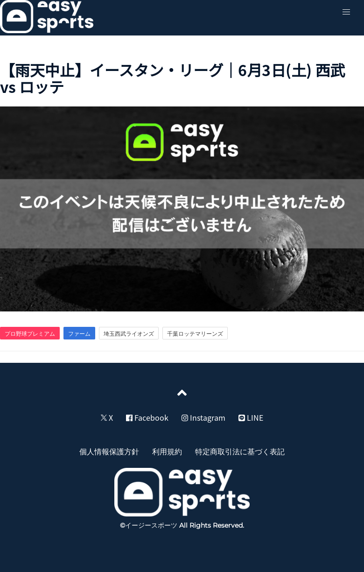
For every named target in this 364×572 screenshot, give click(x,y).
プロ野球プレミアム (30, 333)
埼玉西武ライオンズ (129, 333)
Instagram (203, 417)
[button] (346, 12)
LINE (250, 417)
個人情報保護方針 (109, 451)
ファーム (79, 333)
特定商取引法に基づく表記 (240, 451)
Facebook (147, 417)
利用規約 (167, 451)
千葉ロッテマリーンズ (195, 333)
